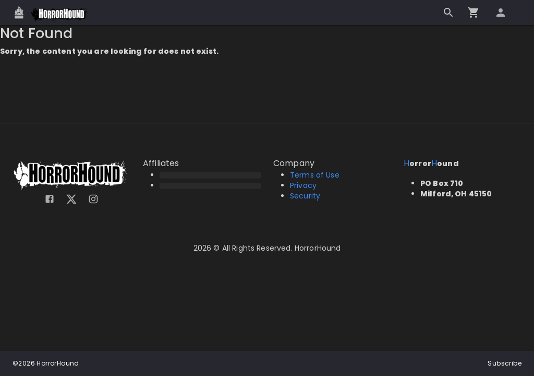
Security (305, 196)
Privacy (303, 185)
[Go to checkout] (473, 12)
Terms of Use (314, 175)
